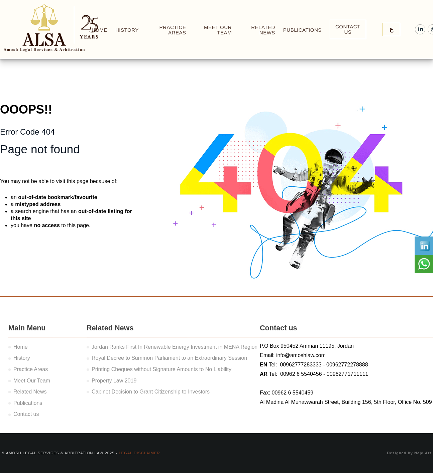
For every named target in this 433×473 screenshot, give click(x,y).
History (127, 30)
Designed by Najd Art (409, 453)
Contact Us (347, 29)
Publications (302, 30)
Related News (263, 29)
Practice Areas (172, 29)
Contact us (26, 414)
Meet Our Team (218, 29)
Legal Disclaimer (139, 453)
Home (20, 347)
